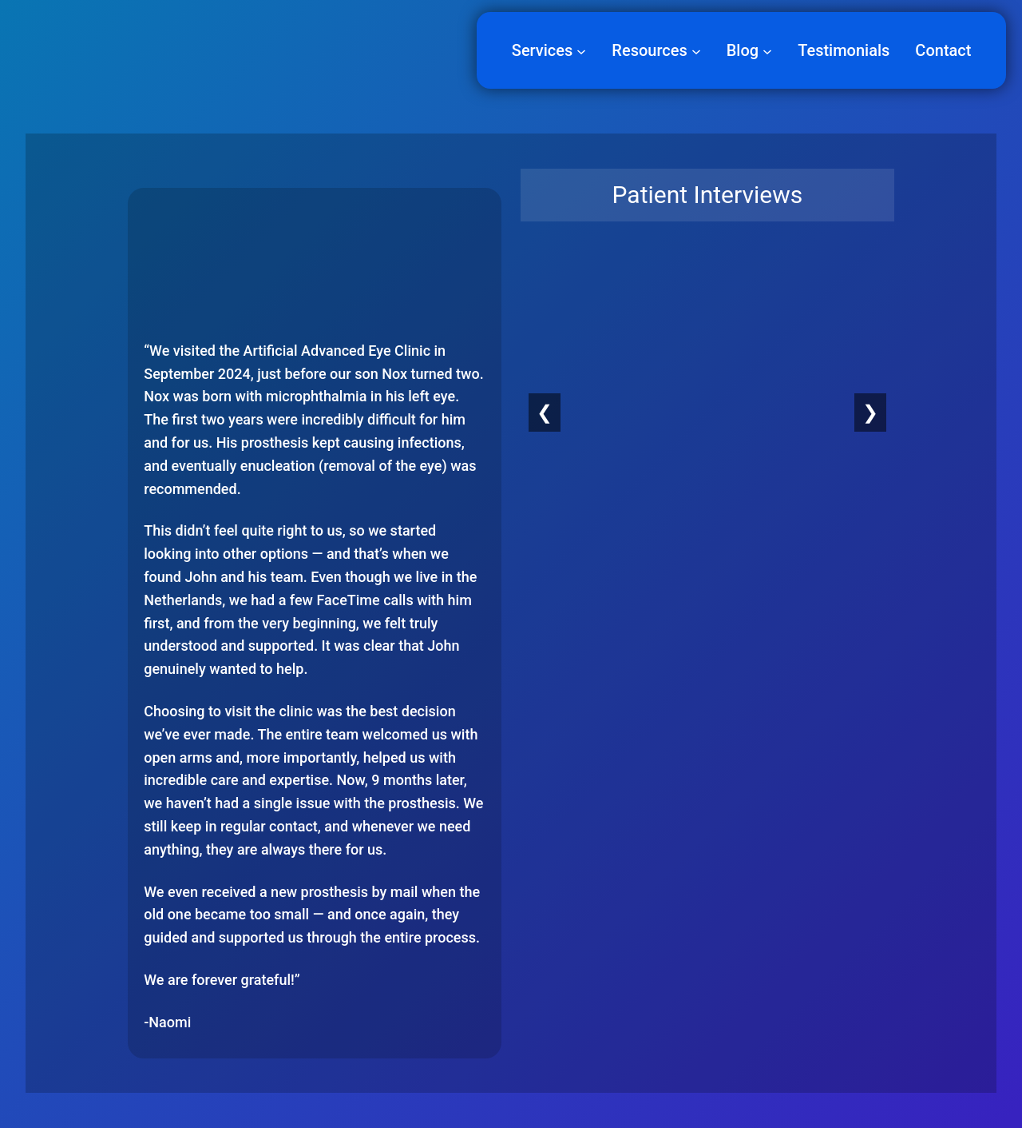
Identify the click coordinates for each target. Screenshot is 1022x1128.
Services (542, 50)
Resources (649, 50)
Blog (743, 50)
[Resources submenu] (696, 50)
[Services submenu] (581, 50)
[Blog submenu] (767, 50)
